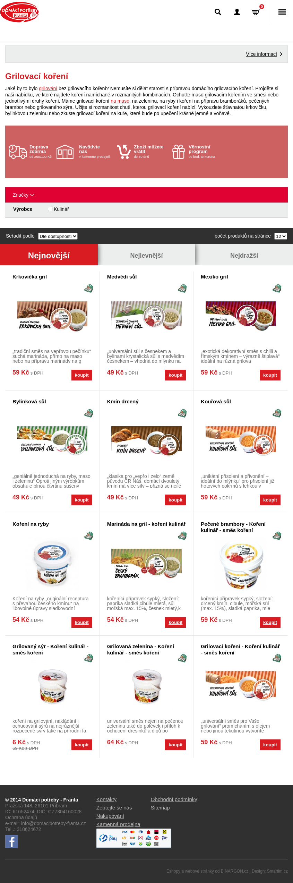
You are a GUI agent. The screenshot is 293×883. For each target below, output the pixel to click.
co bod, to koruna (206, 151)
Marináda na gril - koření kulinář (146, 524)
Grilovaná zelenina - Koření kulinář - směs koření (140, 649)
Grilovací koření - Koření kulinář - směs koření (240, 649)
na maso (120, 101)
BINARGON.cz (234, 871)
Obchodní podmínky (174, 799)
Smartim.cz (277, 871)
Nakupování (110, 816)
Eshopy (173, 871)
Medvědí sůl (122, 277)
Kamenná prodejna (118, 824)
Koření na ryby (30, 524)
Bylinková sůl (29, 401)
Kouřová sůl (216, 401)
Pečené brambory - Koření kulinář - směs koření (233, 527)
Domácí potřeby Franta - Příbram (19, 12)
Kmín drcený (123, 401)
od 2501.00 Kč (42, 151)
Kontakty (106, 799)
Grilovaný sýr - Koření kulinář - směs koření (50, 649)
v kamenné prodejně (96, 151)
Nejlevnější (146, 255)
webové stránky (199, 871)
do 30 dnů (151, 151)
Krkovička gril (29, 277)
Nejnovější (49, 255)
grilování (48, 88)
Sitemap (160, 808)
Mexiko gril (214, 277)
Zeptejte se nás (114, 808)
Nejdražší (244, 255)
